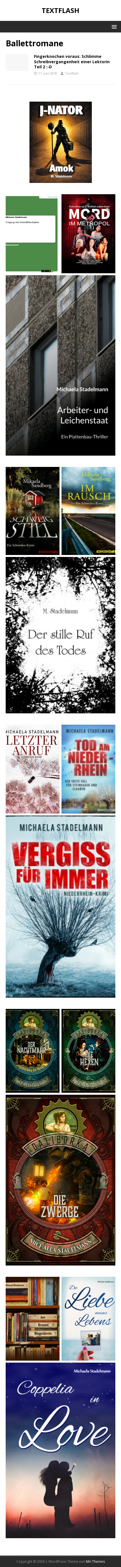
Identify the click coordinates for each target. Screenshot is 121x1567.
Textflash (71, 73)
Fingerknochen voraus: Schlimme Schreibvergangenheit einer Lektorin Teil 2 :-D (72, 61)
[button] (113, 26)
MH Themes (95, 1561)
